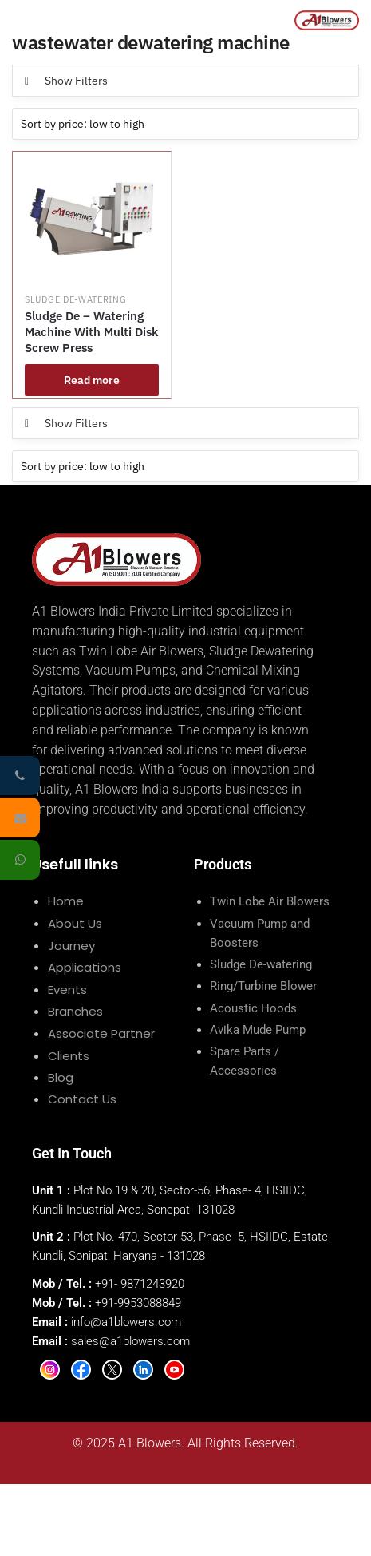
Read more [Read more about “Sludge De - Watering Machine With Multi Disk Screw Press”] (92, 380)
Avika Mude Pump (258, 1030)
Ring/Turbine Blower (263, 986)
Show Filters (76, 80)
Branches (75, 1011)
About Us (75, 923)
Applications (84, 967)
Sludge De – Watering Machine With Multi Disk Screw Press (91, 331)
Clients (68, 1055)
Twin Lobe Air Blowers (270, 901)
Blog (60, 1077)
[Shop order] (185, 124)
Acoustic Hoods (253, 1008)
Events (67, 989)
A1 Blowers (149, 1443)
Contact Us (82, 1099)
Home (66, 901)
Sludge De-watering (76, 299)
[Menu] (21, 20)
